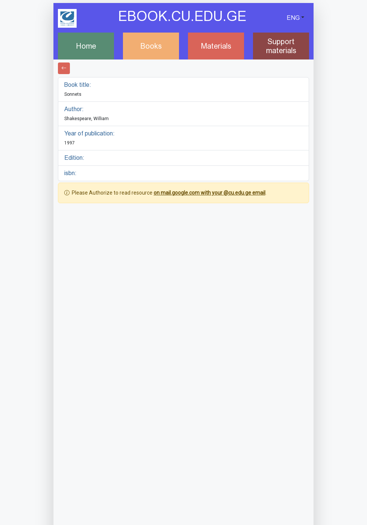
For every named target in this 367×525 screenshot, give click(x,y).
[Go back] (64, 68)
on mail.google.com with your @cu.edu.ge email (209, 193)
